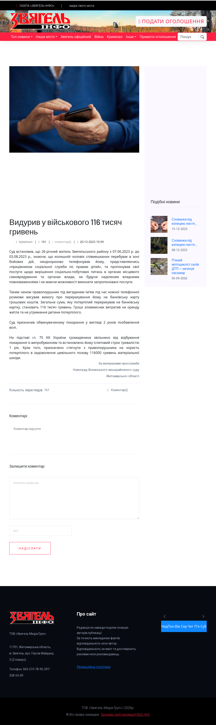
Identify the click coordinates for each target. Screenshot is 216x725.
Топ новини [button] (20, 36)
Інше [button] (130, 36)
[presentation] (109, 563)
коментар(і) (61, 242)
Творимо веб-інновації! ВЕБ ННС (125, 715)
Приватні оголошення (158, 36)
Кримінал (115, 36)
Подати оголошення (171, 21)
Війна (98, 36)
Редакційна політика (93, 666)
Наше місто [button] (45, 36)
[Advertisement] (74, 182)
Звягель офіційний (76, 36)
